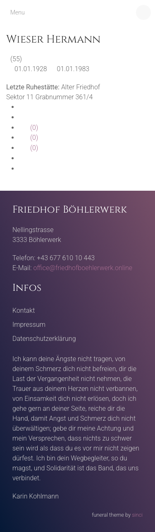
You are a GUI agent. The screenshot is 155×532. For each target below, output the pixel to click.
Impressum (28, 324)
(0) (28, 128)
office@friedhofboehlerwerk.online (82, 268)
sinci (137, 515)
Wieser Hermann (53, 39)
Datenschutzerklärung (44, 339)
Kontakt (23, 310)
